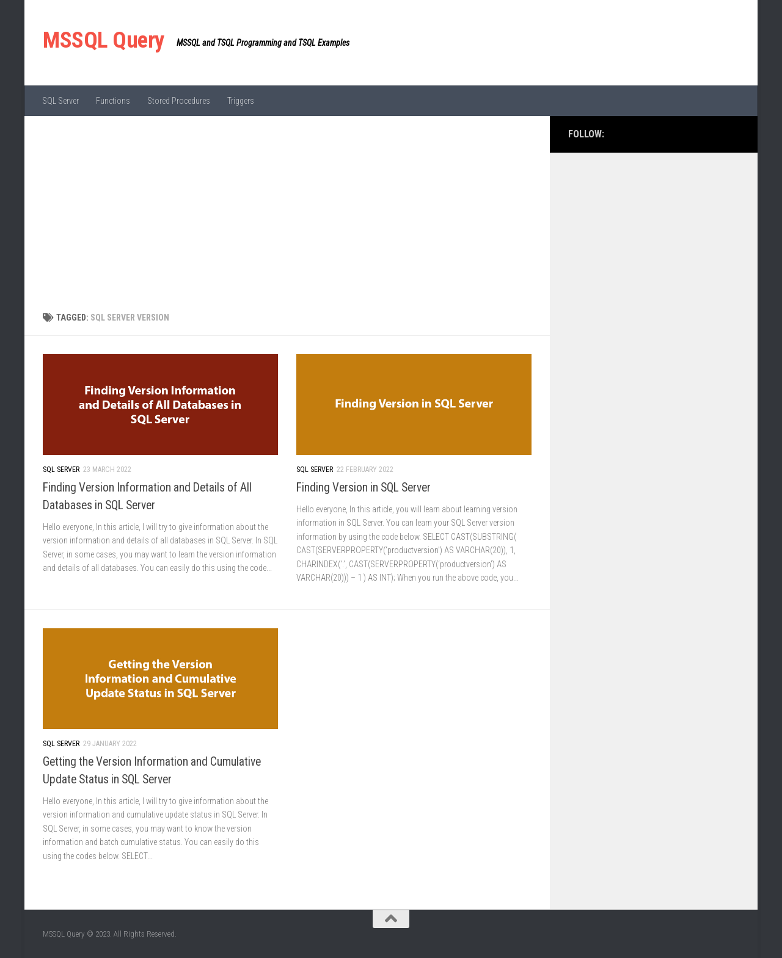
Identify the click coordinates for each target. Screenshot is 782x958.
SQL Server (60, 101)
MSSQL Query (103, 40)
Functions (113, 101)
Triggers (240, 101)
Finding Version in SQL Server (363, 488)
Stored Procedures (178, 101)
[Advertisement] (287, 207)
